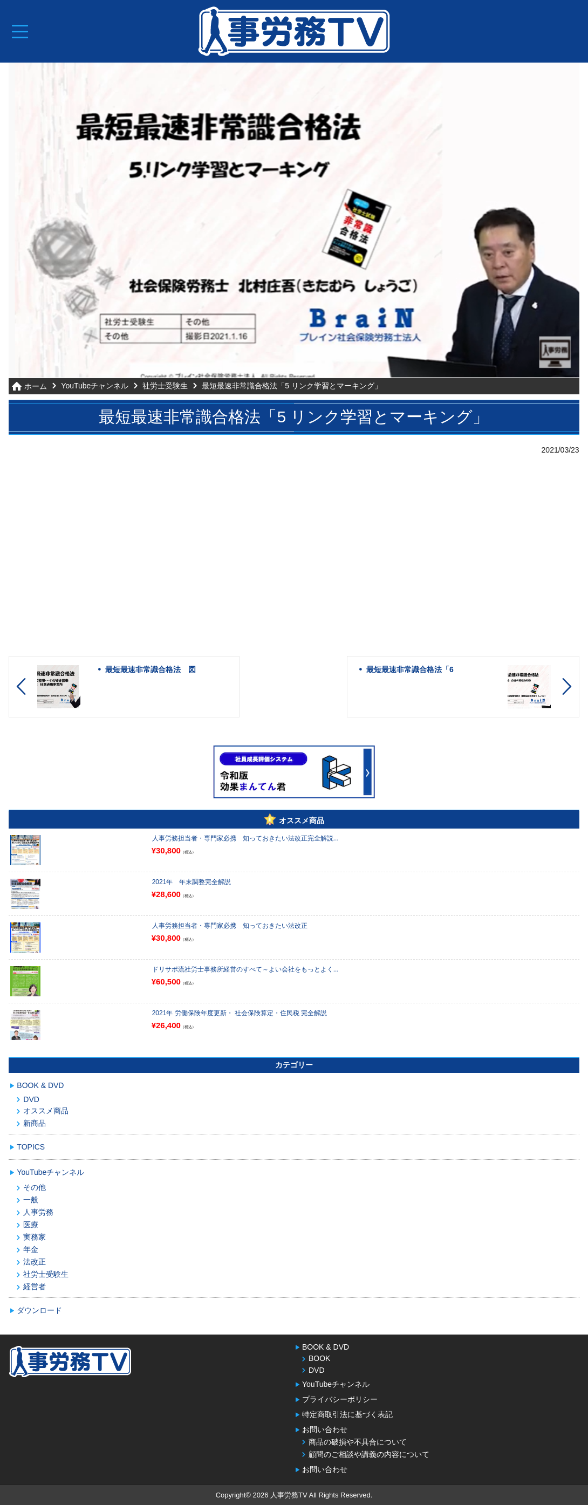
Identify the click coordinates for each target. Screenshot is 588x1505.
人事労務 (38, 1211)
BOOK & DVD (40, 1084)
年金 (30, 1248)
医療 (30, 1224)
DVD (31, 1098)
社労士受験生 (165, 385)
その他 (34, 1186)
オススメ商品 (46, 1110)
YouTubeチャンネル (94, 385)
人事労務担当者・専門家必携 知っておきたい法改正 (229, 925)
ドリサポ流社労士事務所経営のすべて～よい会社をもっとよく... (245, 969)
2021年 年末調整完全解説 (191, 881)
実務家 (34, 1236)
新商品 (34, 1122)
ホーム (35, 386)
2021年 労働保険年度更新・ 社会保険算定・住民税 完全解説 (239, 1012)
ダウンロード (39, 1309)
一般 (30, 1199)
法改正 (34, 1261)
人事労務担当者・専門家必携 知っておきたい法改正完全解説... (245, 838)
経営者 (34, 1286)
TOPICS (31, 1146)
